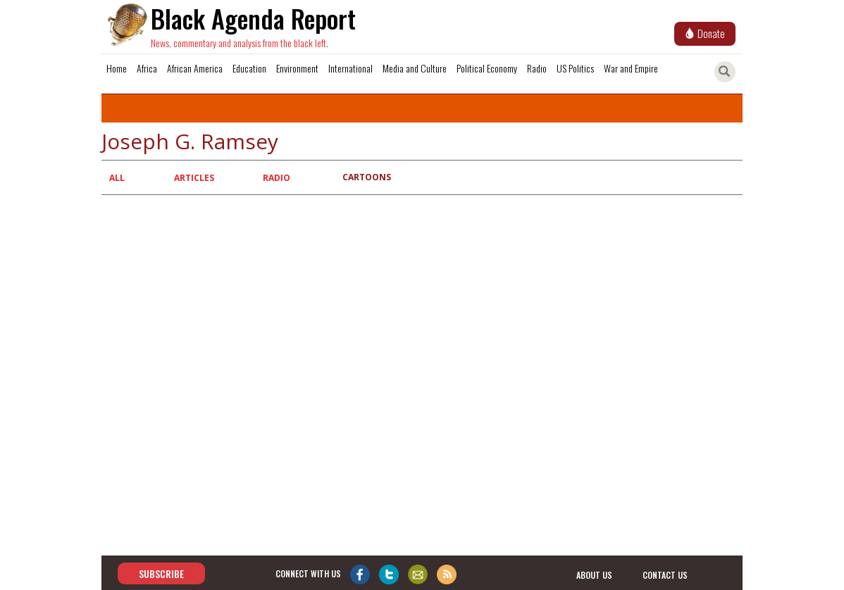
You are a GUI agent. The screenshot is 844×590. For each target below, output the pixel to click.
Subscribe (161, 573)
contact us (665, 574)
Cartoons (366, 177)
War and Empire (631, 68)
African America (195, 68)
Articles (194, 178)
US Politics (575, 68)
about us (594, 574)
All (117, 178)
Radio (537, 68)
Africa (147, 68)
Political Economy (487, 68)
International (350, 68)
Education (249, 68)
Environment (297, 68)
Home (116, 68)
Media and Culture (415, 68)
